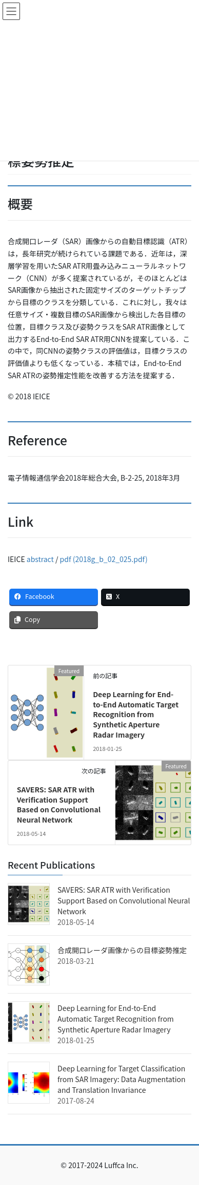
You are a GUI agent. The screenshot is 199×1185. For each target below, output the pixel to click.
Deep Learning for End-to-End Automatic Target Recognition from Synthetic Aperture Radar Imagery (135, 714)
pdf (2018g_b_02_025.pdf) (104, 559)
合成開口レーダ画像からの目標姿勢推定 (122, 950)
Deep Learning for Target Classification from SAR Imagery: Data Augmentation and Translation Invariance (121, 1079)
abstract (40, 559)
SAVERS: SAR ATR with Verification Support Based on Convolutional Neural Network (59, 804)
